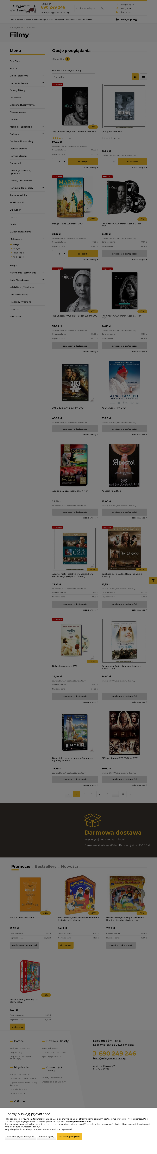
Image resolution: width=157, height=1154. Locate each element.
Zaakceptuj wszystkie (69, 1136)
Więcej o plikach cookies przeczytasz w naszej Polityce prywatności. (39, 1129)
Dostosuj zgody (46, 1136)
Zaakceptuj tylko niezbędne (20, 1136)
